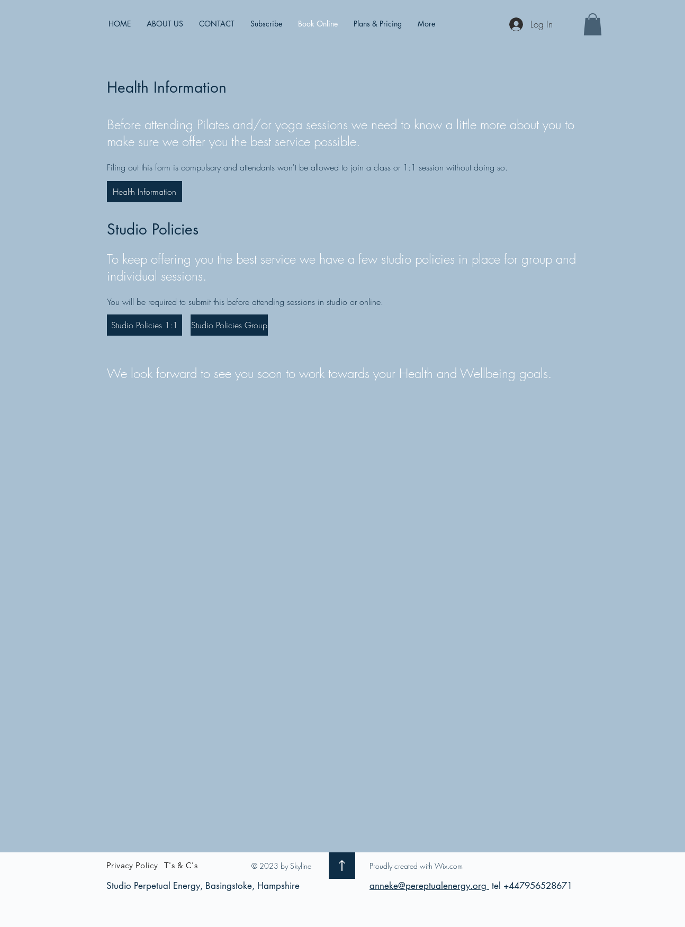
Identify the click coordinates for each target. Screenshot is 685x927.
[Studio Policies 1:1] (144, 325)
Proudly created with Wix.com (416, 866)
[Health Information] (144, 191)
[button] (592, 24)
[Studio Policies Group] (229, 325)
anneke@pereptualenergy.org (429, 886)
